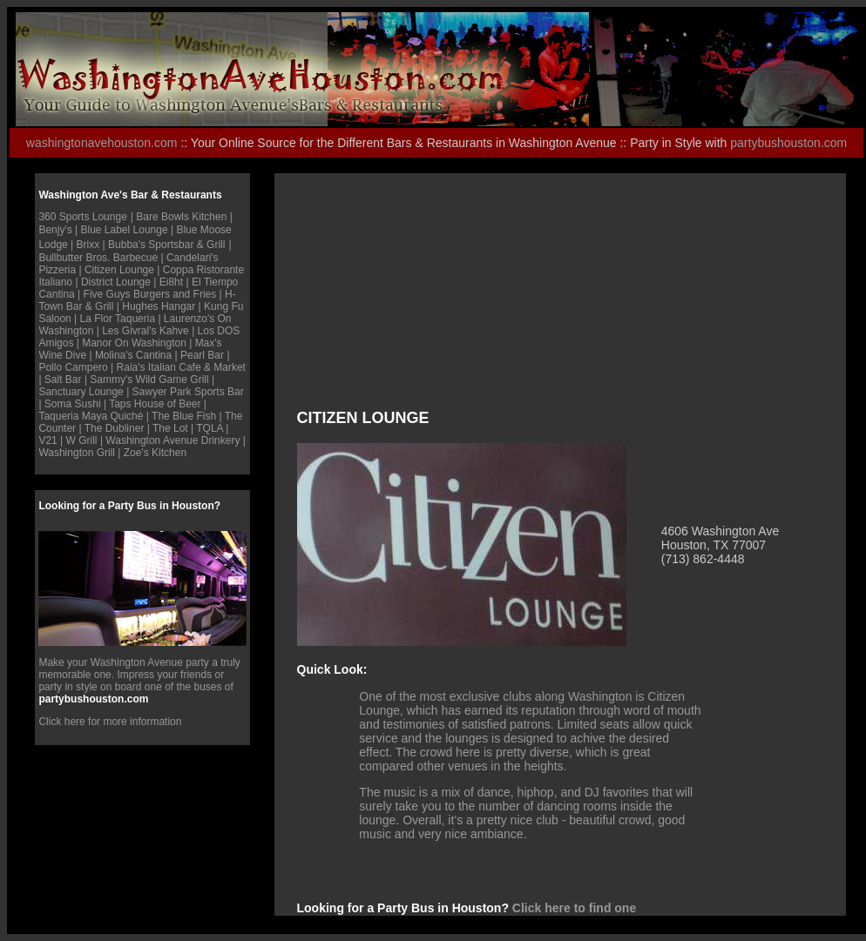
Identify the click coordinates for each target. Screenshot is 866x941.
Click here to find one (574, 908)
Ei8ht (172, 282)
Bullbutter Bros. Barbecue (98, 258)
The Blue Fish (184, 416)
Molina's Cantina (133, 355)
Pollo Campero (72, 367)
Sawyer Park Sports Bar (188, 392)
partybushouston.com (788, 143)
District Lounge (116, 282)
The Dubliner (115, 428)
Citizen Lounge (119, 270)
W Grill (82, 440)
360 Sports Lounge (82, 217)
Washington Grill (76, 453)
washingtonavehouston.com (102, 143)
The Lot (171, 428)
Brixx (88, 245)
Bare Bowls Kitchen (181, 217)
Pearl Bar (202, 355)
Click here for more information (109, 722)
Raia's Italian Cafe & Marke (180, 367)
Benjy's (54, 230)
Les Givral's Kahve (145, 331)
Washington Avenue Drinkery (172, 440)
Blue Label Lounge (124, 230)
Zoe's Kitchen (155, 453)
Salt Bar (64, 379)
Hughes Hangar (160, 306)
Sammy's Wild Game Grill (149, 379)
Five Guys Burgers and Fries (150, 294)
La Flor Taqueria (118, 319)
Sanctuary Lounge (80, 392)
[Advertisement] (410, 300)
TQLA (209, 428)
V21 (47, 440)
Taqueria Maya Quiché (90, 416)
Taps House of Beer (154, 404)
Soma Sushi (72, 404)
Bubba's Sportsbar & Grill (166, 245)
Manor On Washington (134, 343)
